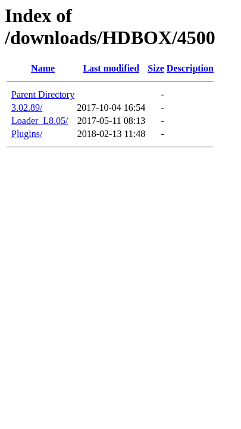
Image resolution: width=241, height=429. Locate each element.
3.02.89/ (26, 107)
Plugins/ (26, 134)
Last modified (111, 68)
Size (156, 68)
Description (190, 68)
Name (43, 68)
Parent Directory (42, 94)
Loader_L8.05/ (39, 121)
